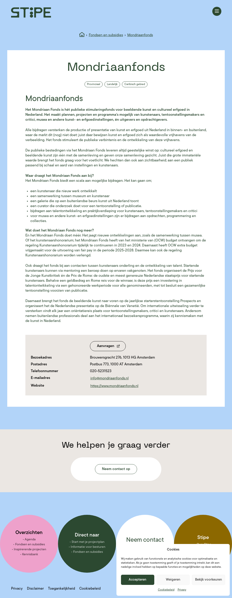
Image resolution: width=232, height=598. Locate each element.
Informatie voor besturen (88, 547)
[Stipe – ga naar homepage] (31, 12)
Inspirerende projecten (30, 549)
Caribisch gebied (134, 84)
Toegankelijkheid (61, 589)
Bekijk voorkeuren (208, 579)
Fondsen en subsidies (106, 35)
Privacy (182, 590)
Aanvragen (105, 346)
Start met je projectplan (88, 542)
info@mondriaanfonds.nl (109, 378)
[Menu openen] (216, 11)
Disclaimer (35, 589)
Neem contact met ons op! (145, 543)
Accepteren (137, 579)
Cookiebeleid (166, 590)
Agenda (30, 539)
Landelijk (112, 84)
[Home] (82, 35)
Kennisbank (30, 554)
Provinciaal (93, 84)
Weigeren (173, 579)
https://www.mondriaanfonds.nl (114, 386)
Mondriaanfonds (140, 35)
